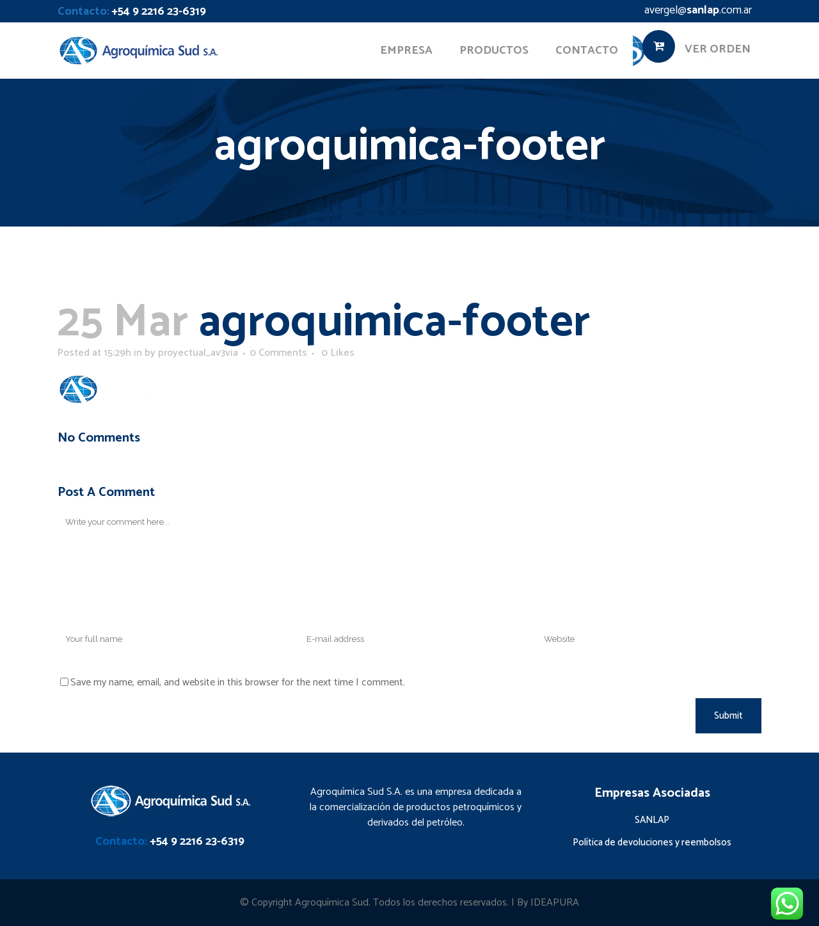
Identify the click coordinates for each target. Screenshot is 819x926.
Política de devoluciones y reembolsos (652, 842)
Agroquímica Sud (332, 902)
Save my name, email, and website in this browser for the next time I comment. (237, 682)
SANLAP (652, 820)
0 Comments (278, 353)
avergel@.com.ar (698, 10)
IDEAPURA (554, 902)
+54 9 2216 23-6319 (158, 11)
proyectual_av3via (198, 353)
